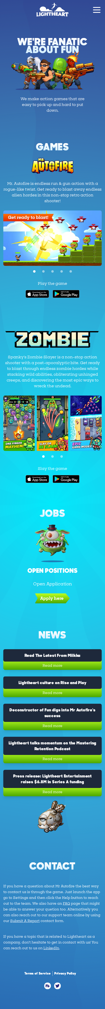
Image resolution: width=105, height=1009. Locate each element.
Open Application (52, 584)
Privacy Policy (65, 973)
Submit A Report (25, 921)
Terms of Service (37, 973)
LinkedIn (51, 948)
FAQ (66, 903)
